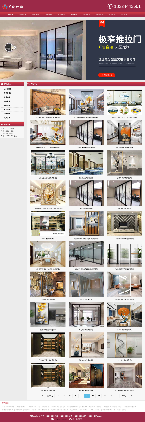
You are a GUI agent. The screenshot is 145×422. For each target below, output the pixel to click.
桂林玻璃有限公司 (8, 410)
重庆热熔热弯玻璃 (73, 407)
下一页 (124, 396)
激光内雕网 (73, 410)
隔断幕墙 (86, 14)
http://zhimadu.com (62, 419)
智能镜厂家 (32, 407)
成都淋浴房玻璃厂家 (108, 410)
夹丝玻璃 (35, 14)
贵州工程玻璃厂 (22, 407)
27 (116, 396)
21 (81, 396)
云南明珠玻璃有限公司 (58, 407)
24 (99, 396)
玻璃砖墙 (99, 14)
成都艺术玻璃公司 (43, 410)
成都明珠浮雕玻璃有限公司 (59, 410)
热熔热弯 (74, 14)
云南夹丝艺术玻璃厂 (8, 407)
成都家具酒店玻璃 (30, 410)
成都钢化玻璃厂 (122, 410)
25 (104, 396)
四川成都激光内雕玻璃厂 (129, 407)
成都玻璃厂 (19, 410)
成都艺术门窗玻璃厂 (95, 407)
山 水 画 (124, 14)
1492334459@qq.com (12, 136)
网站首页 (10, 14)
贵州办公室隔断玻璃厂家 (112, 407)
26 (110, 396)
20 (75, 396)
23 (93, 396)
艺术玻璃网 (83, 407)
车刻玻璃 (61, 14)
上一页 (50, 396)
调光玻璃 (48, 14)
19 (69, 396)
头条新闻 (22, 14)
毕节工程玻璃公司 (43, 407)
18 (63, 396)
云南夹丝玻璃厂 (84, 410)
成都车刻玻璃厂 (96, 410)
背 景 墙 (112, 14)
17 (57, 396)
